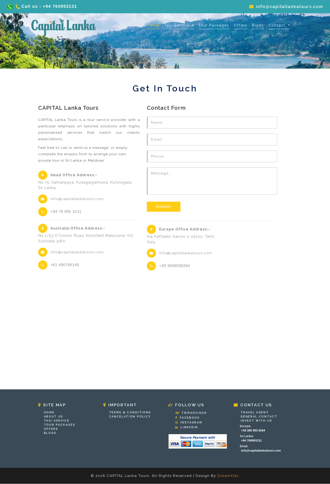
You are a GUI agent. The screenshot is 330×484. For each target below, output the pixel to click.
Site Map (52, 405)
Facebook (188, 418)
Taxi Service (177, 25)
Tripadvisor (191, 413)
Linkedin (187, 427)
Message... (212, 181)
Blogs (258, 25)
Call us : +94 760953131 (45, 6)
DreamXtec (228, 476)
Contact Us (254, 405)
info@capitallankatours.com (285, 6)
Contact (277, 25)
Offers (240, 25)
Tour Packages (213, 25)
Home (153, 24)
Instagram (189, 422)
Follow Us (187, 405)
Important (121, 405)
